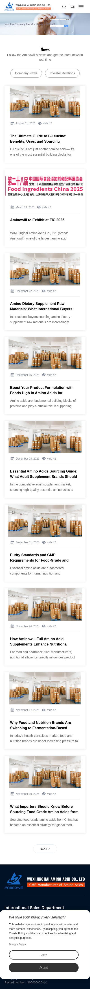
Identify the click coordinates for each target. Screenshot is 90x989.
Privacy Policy (17, 944)
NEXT (43, 848)
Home (39, 24)
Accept (44, 967)
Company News (26, 73)
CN (73, 6)
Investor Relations (62, 73)
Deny (43, 954)
